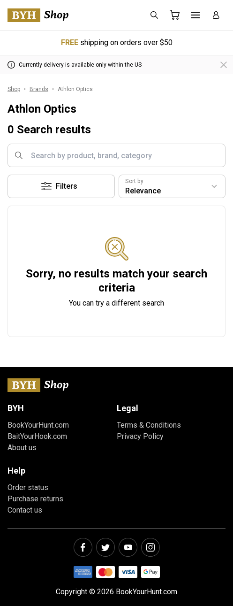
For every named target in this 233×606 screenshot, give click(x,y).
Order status (28, 487)
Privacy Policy (140, 436)
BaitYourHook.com (37, 436)
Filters (59, 186)
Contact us (25, 510)
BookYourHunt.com (38, 425)
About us (22, 447)
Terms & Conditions (149, 425)
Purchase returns (35, 498)
